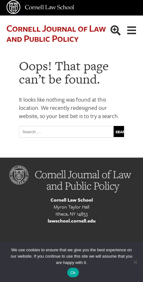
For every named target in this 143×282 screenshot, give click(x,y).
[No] (135, 262)
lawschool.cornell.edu (72, 220)
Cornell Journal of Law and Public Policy (55, 33)
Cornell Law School (72, 199)
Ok (73, 272)
